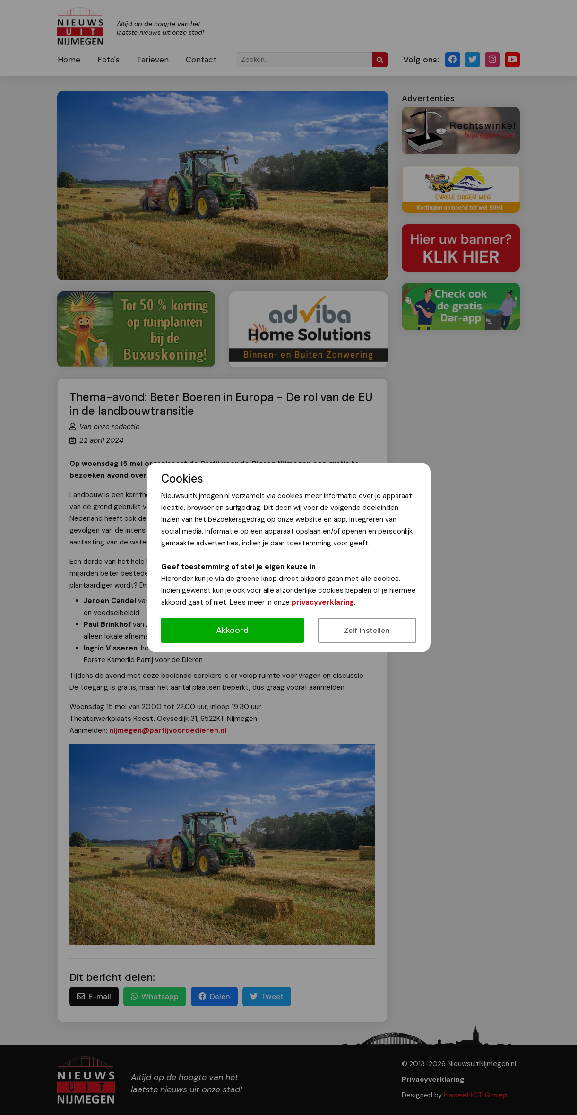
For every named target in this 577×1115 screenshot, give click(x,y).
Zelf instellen (367, 630)
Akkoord (232, 630)
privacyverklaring (323, 602)
